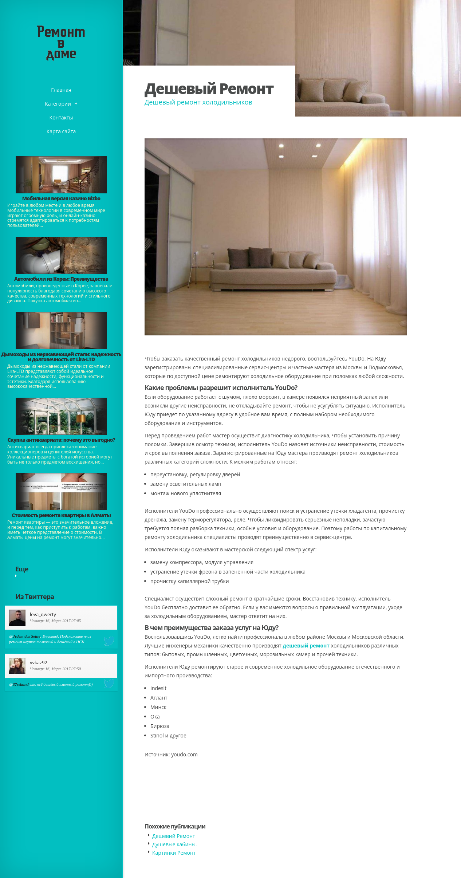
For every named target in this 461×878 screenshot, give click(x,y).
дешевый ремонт (306, 645)
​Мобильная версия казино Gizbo (61, 198)
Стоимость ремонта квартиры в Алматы (61, 515)
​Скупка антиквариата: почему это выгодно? (61, 439)
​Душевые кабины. (174, 844)
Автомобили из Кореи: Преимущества (61, 278)
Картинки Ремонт (174, 852)
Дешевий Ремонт (173, 835)
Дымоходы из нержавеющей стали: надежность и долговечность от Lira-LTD (61, 357)
